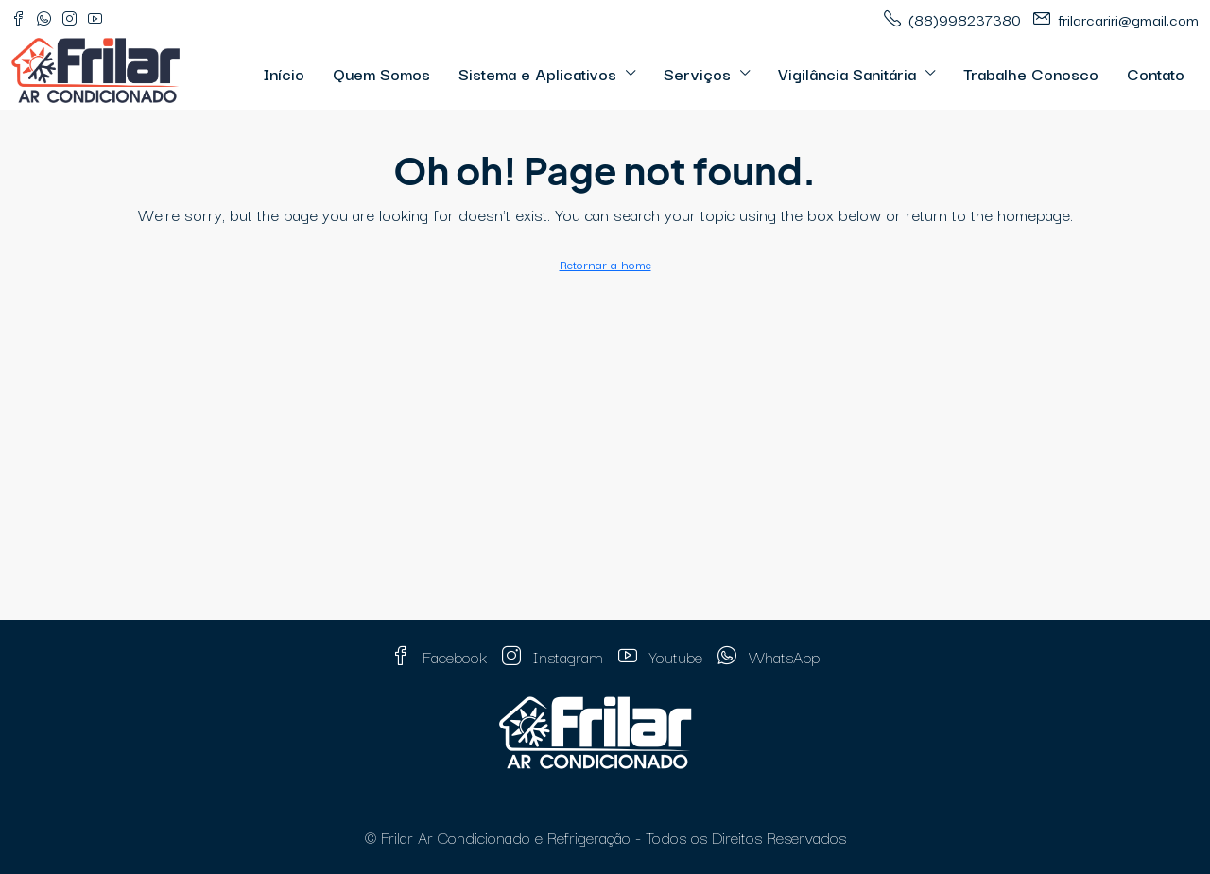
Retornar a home (605, 263)
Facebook (439, 656)
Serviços (697, 73)
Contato (1155, 73)
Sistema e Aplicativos (537, 73)
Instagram (552, 656)
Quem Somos (381, 73)
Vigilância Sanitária (847, 73)
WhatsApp (768, 656)
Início (283, 73)
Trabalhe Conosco (1030, 73)
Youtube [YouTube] (660, 656)
